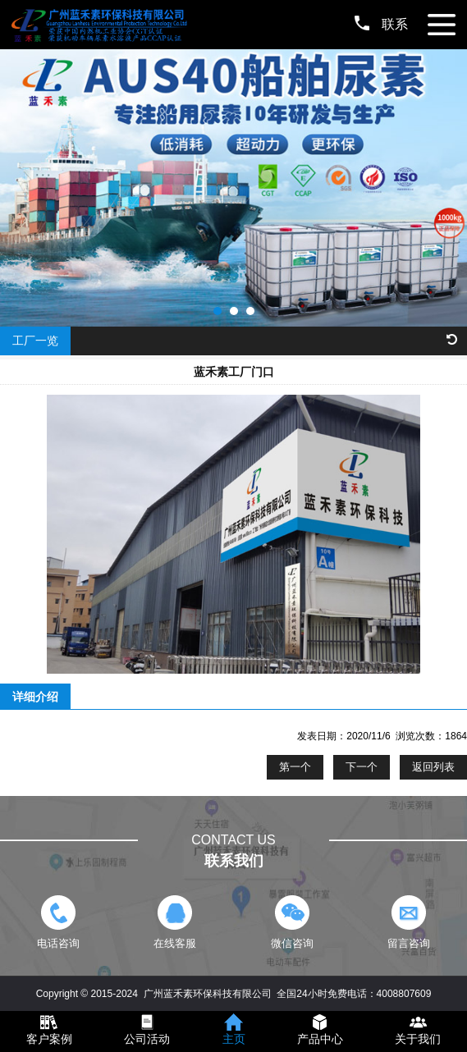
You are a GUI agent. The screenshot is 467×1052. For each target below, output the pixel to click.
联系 (381, 24)
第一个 (295, 767)
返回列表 (433, 767)
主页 (233, 1038)
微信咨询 (292, 922)
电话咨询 (58, 922)
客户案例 (49, 1038)
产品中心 (320, 1038)
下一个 (362, 767)
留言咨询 (408, 922)
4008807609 (404, 993)
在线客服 (175, 922)
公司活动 (147, 1038)
